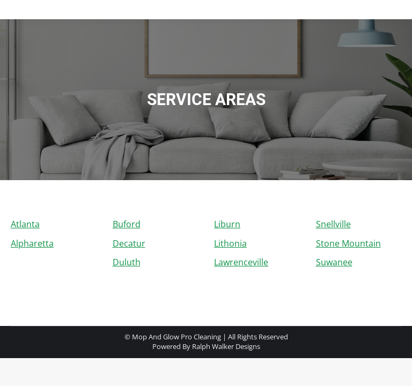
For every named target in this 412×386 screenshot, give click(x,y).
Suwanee (334, 262)
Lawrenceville (241, 262)
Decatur (129, 243)
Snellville (333, 224)
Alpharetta (32, 243)
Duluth (127, 262)
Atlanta (25, 224)
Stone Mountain (348, 243)
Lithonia (230, 243)
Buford (127, 224)
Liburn (227, 224)
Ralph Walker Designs (226, 346)
